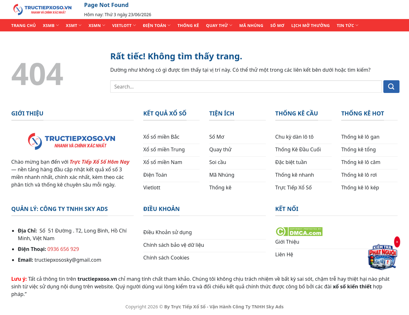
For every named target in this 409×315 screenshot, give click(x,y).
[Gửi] (391, 86)
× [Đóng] (396, 242)
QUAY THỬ (219, 25)
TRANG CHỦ (23, 25)
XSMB (51, 25)
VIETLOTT (124, 25)
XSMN (96, 25)
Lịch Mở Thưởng (310, 25)
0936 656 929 (63, 249)
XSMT (74, 25)
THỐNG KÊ (188, 25)
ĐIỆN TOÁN (156, 25)
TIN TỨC (347, 25)
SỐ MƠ (277, 25)
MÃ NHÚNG (251, 25)
